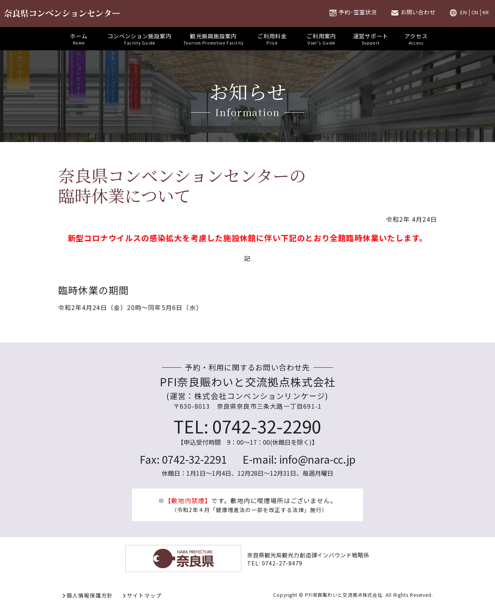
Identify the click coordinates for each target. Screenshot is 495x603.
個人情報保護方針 (90, 595)
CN (475, 12)
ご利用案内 (321, 39)
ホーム (79, 39)
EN (463, 12)
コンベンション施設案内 (139, 39)
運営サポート (370, 39)
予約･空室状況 (357, 12)
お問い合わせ (418, 12)
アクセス (416, 39)
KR (486, 12)
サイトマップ (144, 595)
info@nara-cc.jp (317, 459)
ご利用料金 (272, 39)
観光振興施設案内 (213, 39)
